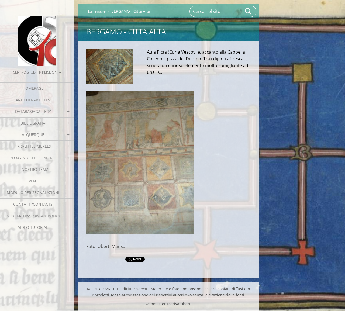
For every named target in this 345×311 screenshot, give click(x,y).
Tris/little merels (33, 146)
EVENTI (33, 181)
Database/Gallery (33, 111)
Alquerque (33, 134)
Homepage (33, 88)
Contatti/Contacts (33, 204)
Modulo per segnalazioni (33, 192)
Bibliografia (32, 123)
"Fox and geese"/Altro (33, 157)
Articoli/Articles (33, 99)
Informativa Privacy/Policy (32, 215)
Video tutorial (33, 227)
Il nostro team (33, 169)
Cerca (248, 11)
